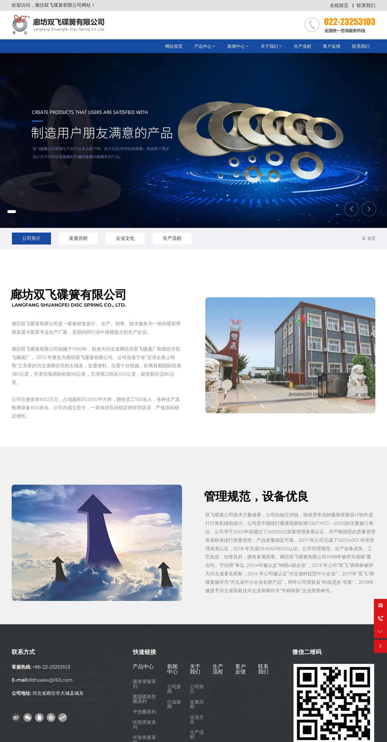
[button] (11, 211)
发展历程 (78, 238)
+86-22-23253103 (51, 667)
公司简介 (31, 238)
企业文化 (125, 238)
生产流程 (172, 238)
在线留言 (339, 5)
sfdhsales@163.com (50, 680)
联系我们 (366, 5)
